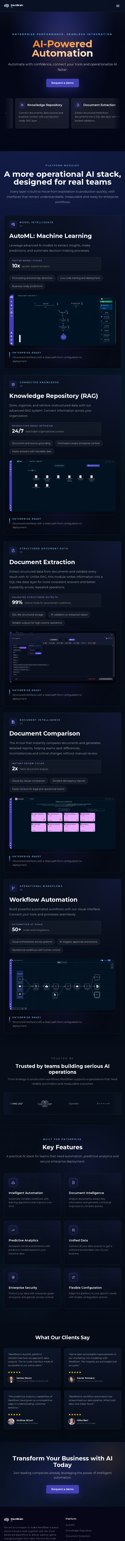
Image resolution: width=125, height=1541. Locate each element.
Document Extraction (78, 1536)
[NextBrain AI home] (13, 5)
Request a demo (62, 82)
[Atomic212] (36, 1103)
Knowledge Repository (79, 1530)
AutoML (70, 1525)
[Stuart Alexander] (66, 1103)
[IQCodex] (95, 1103)
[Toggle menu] (118, 6)
